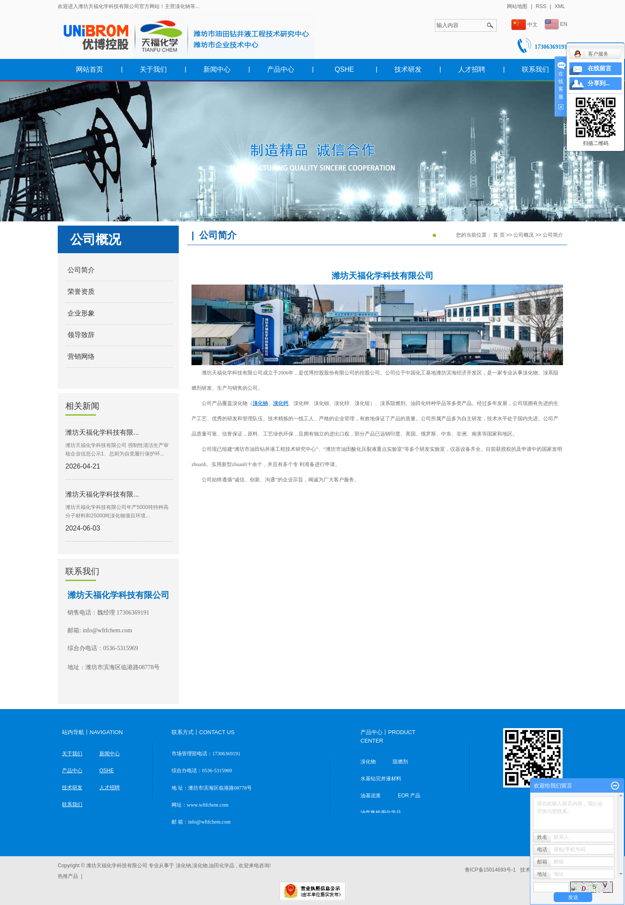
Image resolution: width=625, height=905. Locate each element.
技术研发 (408, 69)
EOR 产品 (409, 796)
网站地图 (518, 6)
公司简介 (81, 270)
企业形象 (81, 313)
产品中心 (280, 69)
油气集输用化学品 (380, 813)
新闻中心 (217, 69)
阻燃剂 (400, 762)
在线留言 (599, 68)
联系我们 (535, 69)
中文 (524, 25)
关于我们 (153, 69)
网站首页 (89, 69)
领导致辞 (81, 334)
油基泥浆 (370, 796)
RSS (541, 6)
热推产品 (68, 876)
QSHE (344, 69)
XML (560, 6)
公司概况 (524, 235)
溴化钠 (183, 866)
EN (556, 24)
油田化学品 (221, 866)
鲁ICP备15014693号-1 (490, 870)
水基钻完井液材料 (380, 779)
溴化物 (368, 762)
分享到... (599, 83)
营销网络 (81, 356)
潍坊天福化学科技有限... (102, 432)
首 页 (498, 235)
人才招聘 (471, 69)
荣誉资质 (81, 291)
